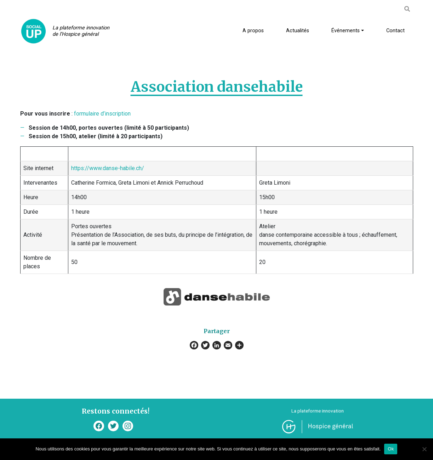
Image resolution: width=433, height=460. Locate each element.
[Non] (424, 449)
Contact (395, 31)
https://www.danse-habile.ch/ (107, 168)
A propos (253, 31)
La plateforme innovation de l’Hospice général (80, 31)
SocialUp (33, 31)
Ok (391, 448)
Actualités (297, 31)
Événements (345, 31)
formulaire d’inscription (102, 113)
